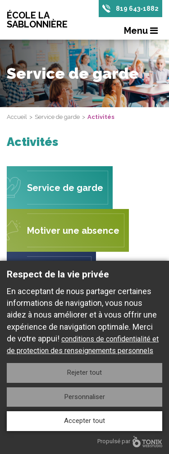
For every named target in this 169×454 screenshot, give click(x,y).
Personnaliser (84, 397)
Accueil (17, 117)
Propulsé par (129, 441)
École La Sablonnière (37, 20)
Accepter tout (84, 421)
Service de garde (57, 117)
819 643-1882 (137, 8)
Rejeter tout (84, 372)
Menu (141, 30)
